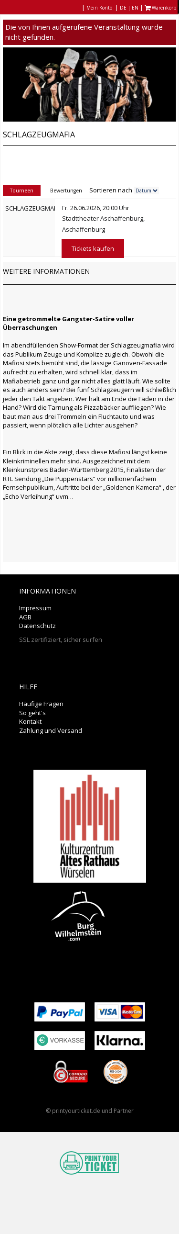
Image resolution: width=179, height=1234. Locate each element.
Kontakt (30, 721)
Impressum (35, 608)
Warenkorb (161, 7)
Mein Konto (99, 7)
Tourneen (21, 190)
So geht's (32, 712)
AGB (25, 617)
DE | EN (129, 7)
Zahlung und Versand (50, 730)
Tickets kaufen (93, 248)
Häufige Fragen (41, 703)
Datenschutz (37, 625)
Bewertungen (66, 190)
